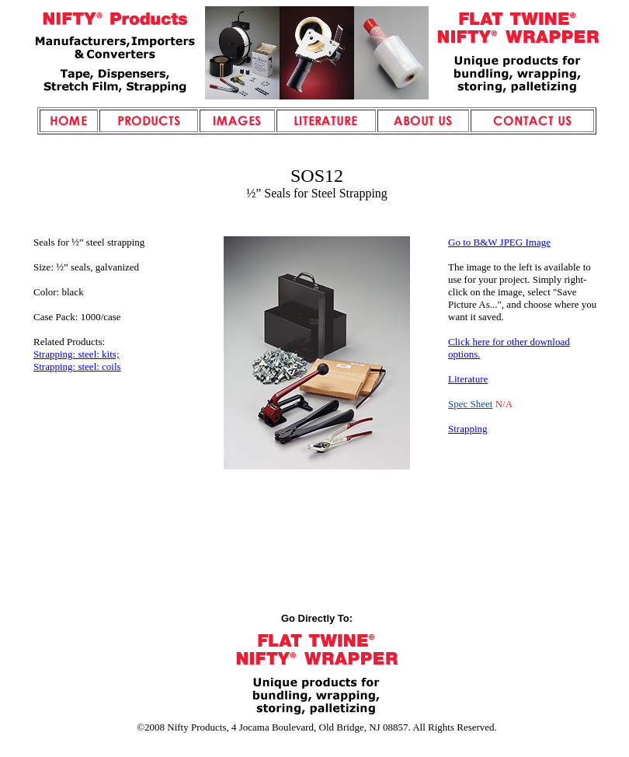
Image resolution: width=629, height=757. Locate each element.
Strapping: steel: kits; (76, 354)
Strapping (468, 428)
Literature (468, 379)
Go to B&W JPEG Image (499, 242)
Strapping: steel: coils (77, 366)
